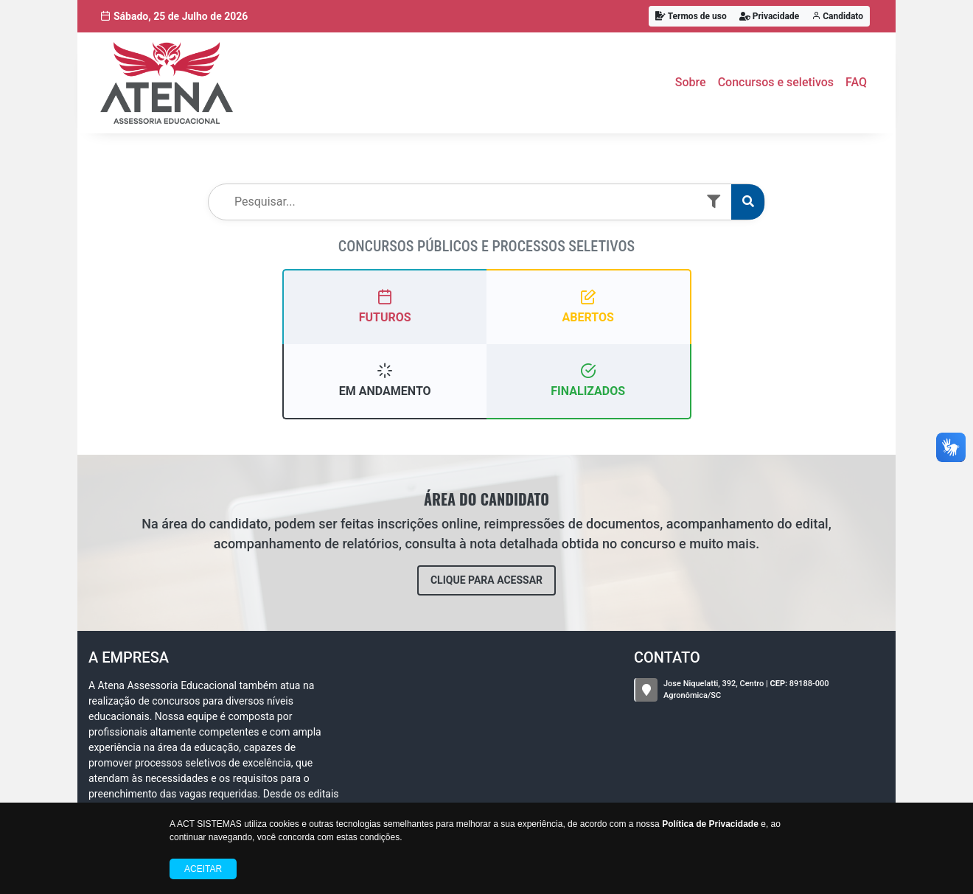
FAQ (856, 82)
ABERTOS (588, 306)
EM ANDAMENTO (385, 380)
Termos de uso (691, 16)
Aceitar (203, 869)
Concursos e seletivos (776, 82)
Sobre (690, 82)
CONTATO (667, 657)
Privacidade (769, 16)
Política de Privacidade (710, 824)
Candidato (837, 16)
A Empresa (128, 657)
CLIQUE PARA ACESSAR (486, 580)
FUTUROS (385, 306)
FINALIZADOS (588, 380)
